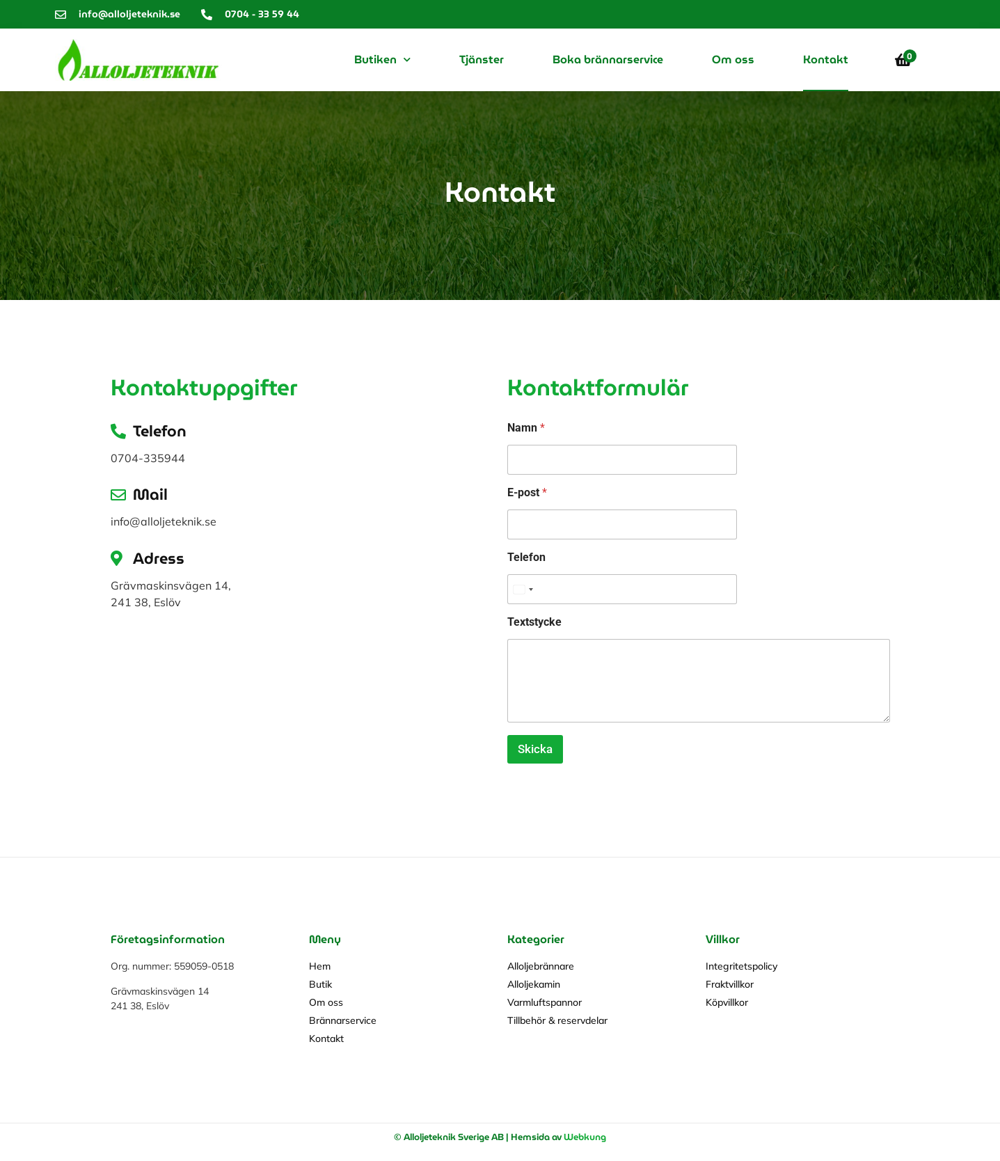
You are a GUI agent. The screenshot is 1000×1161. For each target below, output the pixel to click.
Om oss (733, 59)
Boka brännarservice (608, 59)
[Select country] (522, 589)
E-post (527, 492)
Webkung (585, 1137)
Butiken (382, 59)
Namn (526, 427)
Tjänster (481, 59)
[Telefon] (622, 589)
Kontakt (825, 59)
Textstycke (534, 622)
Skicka (535, 749)
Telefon (526, 557)
